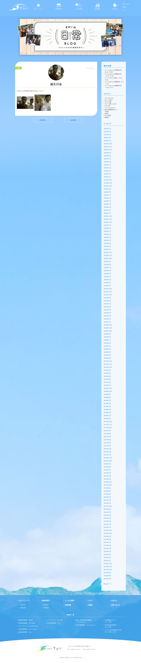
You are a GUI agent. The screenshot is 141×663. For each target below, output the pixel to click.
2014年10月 (108, 506)
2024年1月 (107, 213)
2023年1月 (107, 249)
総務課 (107, 117)
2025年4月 (107, 168)
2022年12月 (108, 252)
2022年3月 (107, 279)
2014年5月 (107, 518)
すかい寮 (107, 106)
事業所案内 (58, 6)
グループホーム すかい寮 (54, 620)
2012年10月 (108, 569)
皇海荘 (107, 113)
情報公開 (23, 608)
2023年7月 (107, 231)
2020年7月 (107, 340)
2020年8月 (107, 337)
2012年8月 (107, 575)
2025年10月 (108, 150)
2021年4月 (107, 313)
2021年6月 (107, 307)
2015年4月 (107, 497)
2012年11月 (108, 566)
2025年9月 (107, 153)
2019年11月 (108, 364)
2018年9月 (107, 394)
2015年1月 (107, 503)
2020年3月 (107, 352)
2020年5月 (107, 346)
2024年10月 (108, 186)
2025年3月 (107, 171)
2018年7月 (107, 400)
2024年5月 (107, 201)
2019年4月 (107, 382)
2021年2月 (107, 319)
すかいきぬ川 (108, 100)
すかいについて (38, 6)
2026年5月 (107, 128)
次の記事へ (73, 120)
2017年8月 (107, 434)
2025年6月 (107, 162)
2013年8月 (107, 539)
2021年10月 (108, 295)
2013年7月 (107, 542)
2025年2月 (107, 174)
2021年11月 (108, 292)
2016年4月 (107, 479)
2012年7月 (107, 579)
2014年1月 (107, 527)
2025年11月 (108, 147)
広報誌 (124, 7)
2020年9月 (107, 334)
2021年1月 (107, 322)
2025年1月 (107, 177)
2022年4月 (107, 276)
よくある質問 (78, 6)
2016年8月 (107, 467)
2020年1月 (107, 358)
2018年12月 (108, 388)
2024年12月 (108, 180)
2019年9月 (107, 370)
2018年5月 (107, 406)
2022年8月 (107, 264)
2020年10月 (108, 331)
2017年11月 (108, 424)
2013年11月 (108, 533)
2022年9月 (107, 261)
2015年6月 (107, 491)
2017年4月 (107, 446)
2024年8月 (107, 192)
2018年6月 (107, 403)
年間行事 (46, 608)
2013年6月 (107, 545)
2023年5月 (107, 237)
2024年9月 (107, 189)
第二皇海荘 (108, 115)
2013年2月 (107, 557)
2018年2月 (107, 415)
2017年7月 (107, 437)
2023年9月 (107, 225)
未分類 (107, 111)
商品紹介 (46, 605)
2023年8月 (107, 228)
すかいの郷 (108, 102)
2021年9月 (107, 298)
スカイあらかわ (109, 98)
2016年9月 (107, 464)
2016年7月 (107, 470)
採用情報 (97, 6)
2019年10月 (108, 367)
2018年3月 (107, 412)
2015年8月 (107, 488)
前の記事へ (43, 120)
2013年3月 (107, 554)
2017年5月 (107, 443)
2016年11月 (108, 458)
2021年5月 (107, 310)
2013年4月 (107, 551)
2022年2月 (107, 282)
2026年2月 (107, 138)
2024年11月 (108, 183)
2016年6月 (107, 473)
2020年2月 (107, 355)
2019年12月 (108, 361)
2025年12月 (108, 144)
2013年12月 (108, 530)
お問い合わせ (126, 4)
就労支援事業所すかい (111, 109)
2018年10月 (108, 391)
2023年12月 (108, 216)
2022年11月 (108, 255)
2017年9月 (107, 431)
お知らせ (115, 6)
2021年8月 (107, 301)
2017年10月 (108, 427)
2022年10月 (108, 258)
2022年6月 (107, 270)
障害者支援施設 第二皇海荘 (26, 623)
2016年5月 (107, 476)
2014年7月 (107, 512)
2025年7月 (107, 159)
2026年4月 (107, 131)
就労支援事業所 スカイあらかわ (85, 625)
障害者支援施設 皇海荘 (25, 620)
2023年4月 (107, 240)
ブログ (124, 10)
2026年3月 (107, 134)
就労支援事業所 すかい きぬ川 (27, 629)
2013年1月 (107, 560)
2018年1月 (107, 418)
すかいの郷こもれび (110, 104)
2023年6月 (107, 234)
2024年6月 (107, 198)
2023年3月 (107, 243)
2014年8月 (107, 509)
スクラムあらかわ (110, 108)
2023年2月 (107, 246)
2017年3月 (107, 449)
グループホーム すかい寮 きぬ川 (28, 626)
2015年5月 (107, 494)
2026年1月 (107, 141)
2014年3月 (107, 521)
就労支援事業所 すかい (54, 623)
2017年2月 (107, 452)
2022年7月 (107, 267)
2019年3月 (107, 385)
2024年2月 (107, 210)
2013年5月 (107, 548)
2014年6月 (107, 515)
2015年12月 (108, 482)
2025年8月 (107, 156)
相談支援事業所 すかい (25, 632)
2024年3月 (107, 207)
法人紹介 (23, 605)
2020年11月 (108, 328)
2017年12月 (108, 421)
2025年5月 (107, 165)
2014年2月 (107, 524)
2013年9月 (107, 536)
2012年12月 (108, 563)
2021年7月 (107, 304)
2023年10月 (108, 222)
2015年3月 (107, 500)
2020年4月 (107, 349)
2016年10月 (108, 461)
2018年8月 (107, 397)
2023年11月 (108, 219)
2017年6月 (107, 440)
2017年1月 (107, 455)
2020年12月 (108, 325)
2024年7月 (107, 195)
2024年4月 (107, 204)
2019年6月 (107, 376)
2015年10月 (108, 485)
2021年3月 (107, 316)
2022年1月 (107, 286)
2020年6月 (107, 343)
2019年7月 (107, 373)
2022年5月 (107, 273)
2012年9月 (107, 572)
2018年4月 (107, 409)
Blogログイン (108, 584)
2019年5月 (107, 379)
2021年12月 (108, 289)
